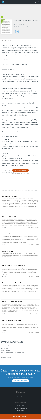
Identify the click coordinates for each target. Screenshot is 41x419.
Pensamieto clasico (5, 345)
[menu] (38, 1)
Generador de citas (20, 412)
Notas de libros (20, 410)
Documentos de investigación (20, 408)
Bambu (2, 355)
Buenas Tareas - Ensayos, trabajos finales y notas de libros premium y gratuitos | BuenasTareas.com (3, 1)
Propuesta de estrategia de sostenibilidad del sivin (12, 352)
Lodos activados (4, 348)
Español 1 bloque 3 (5, 350)
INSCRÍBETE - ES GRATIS (20, 380)
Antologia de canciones (6, 357)
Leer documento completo (20, 170)
